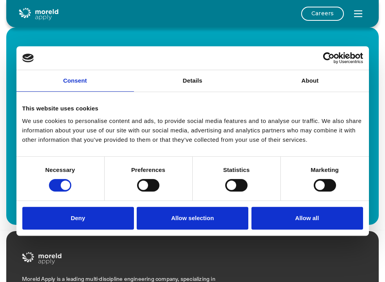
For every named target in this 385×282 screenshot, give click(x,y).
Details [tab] (192, 80)
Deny (78, 218)
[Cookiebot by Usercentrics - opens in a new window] (329, 58)
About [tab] (310, 80)
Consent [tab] (75, 80)
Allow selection (192, 218)
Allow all (307, 218)
